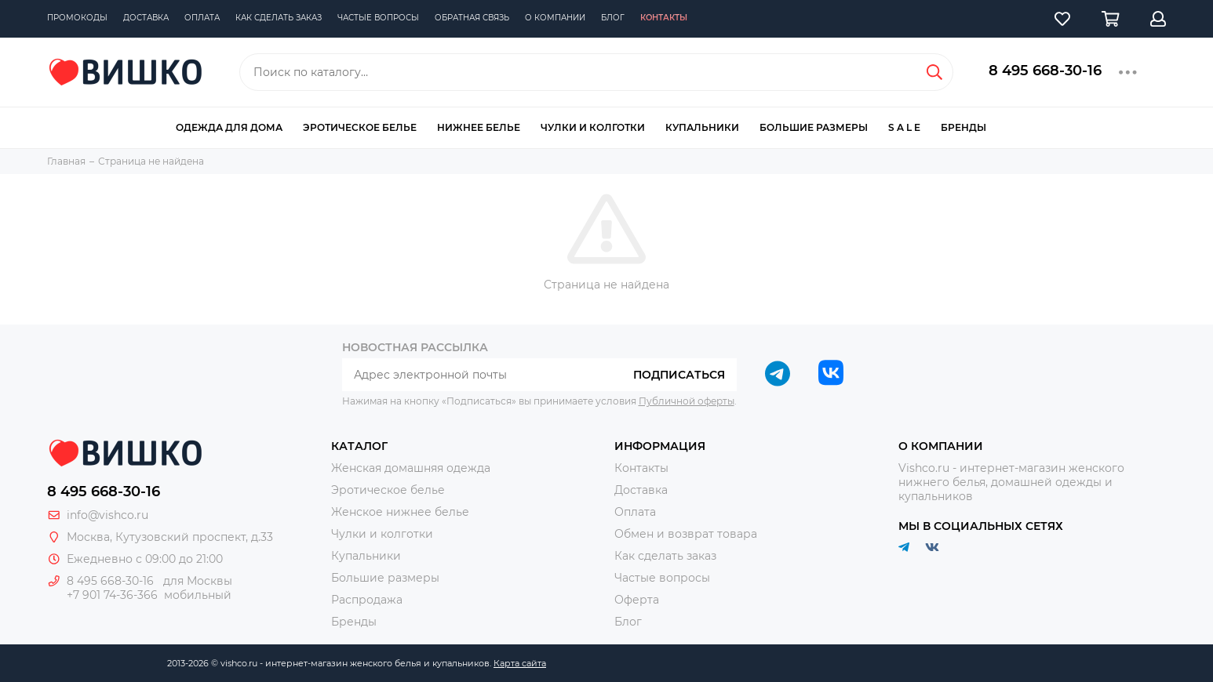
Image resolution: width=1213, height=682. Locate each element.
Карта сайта (520, 663)
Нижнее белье (478, 127)
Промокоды (77, 18)
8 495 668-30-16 (1045, 70)
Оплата (202, 18)
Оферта (636, 600)
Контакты (663, 18)
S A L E (904, 127)
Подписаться (679, 375)
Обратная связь (472, 18)
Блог (613, 18)
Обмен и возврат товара (685, 534)
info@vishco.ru (107, 515)
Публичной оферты (686, 401)
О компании (555, 18)
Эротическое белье (360, 127)
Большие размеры (813, 127)
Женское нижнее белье (400, 512)
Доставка (146, 18)
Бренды (963, 127)
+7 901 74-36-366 (112, 595)
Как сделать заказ (278, 18)
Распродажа (367, 600)
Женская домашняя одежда (410, 468)
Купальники (702, 127)
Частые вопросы (378, 18)
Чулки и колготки (593, 127)
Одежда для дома (229, 127)
